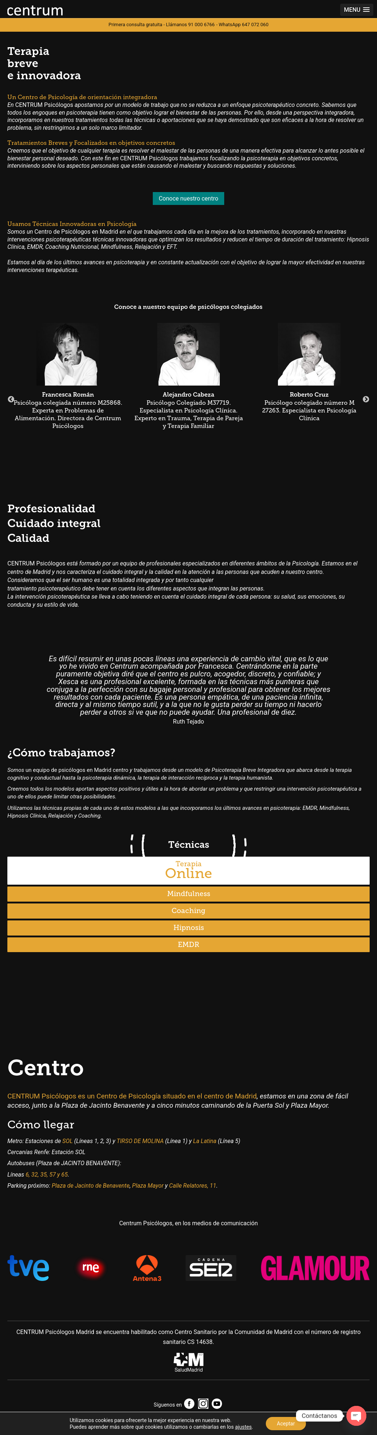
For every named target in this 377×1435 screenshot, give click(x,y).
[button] (356, 10)
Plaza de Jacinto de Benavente (90, 1185)
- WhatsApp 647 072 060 (242, 24)
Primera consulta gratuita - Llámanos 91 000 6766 (162, 24)
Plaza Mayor (147, 1185)
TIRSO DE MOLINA (140, 1141)
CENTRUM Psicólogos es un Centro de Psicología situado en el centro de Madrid (132, 1096)
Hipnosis (188, 927)
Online (188, 871)
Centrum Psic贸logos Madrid (35, 10)
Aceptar (286, 1424)
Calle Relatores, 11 (192, 1185)
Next (366, 399)
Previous (11, 399)
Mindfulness (188, 893)
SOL (67, 1141)
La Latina (204, 1141)
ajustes (243, 1427)
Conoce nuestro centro (188, 198)
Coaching (188, 910)
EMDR (188, 944)
